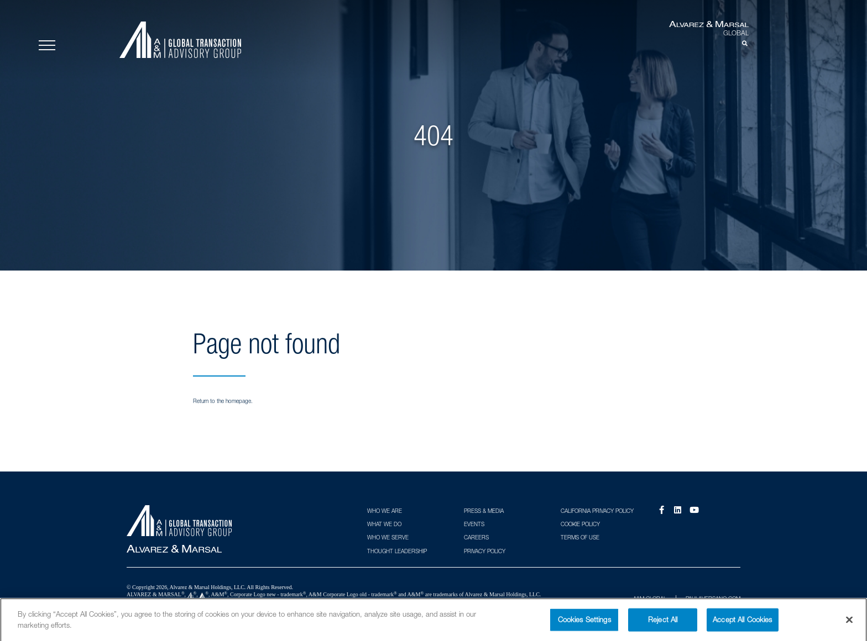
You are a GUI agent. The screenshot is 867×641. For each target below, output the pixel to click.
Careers (476, 537)
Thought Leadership (397, 551)
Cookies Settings (584, 623)
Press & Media (484, 510)
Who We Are (384, 510)
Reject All (662, 623)
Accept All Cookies (742, 623)
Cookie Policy (580, 524)
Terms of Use (580, 537)
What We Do (384, 524)
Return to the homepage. (223, 401)
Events (474, 524)
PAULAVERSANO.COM (713, 598)
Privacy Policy (484, 551)
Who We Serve (388, 537)
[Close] (849, 624)
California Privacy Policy (597, 510)
